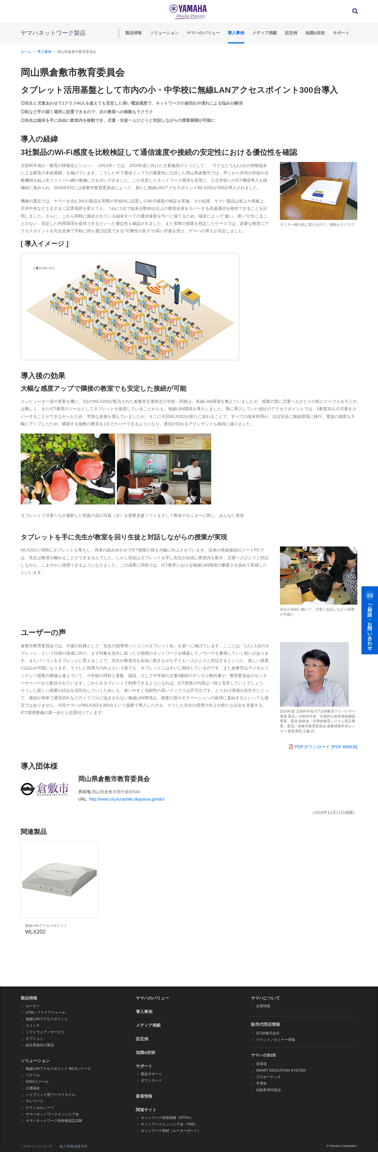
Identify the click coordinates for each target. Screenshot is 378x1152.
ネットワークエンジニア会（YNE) (168, 1124)
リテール (33, 1075)
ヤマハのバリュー (203, 32)
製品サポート (151, 1074)
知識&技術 (315, 32)
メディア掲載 (264, 32)
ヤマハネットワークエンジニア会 (52, 1114)
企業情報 (263, 1006)
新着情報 (144, 1096)
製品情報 (133, 32)
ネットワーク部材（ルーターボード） (171, 1131)
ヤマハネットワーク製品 (53, 33)
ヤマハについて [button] (265, 998)
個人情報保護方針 (73, 1146)
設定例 (291, 32)
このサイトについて (37, 1146)
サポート (341, 32)
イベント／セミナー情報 (275, 1040)
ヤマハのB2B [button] (263, 1055)
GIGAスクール (37, 1082)
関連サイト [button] (146, 1109)
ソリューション (164, 32)
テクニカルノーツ (40, 1108)
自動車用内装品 (268, 1090)
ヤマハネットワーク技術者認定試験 (54, 1121)
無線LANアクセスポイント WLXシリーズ (58, 1069)
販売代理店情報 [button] (265, 1024)
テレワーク (34, 1101)
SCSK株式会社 (268, 1033)
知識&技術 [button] (145, 1052)
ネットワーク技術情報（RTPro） (167, 1118)
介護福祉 (33, 1088)
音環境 (261, 1064)
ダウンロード (151, 1080)
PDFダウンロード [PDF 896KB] (323, 746)
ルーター (33, 1006)
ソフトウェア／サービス (45, 1032)
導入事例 (236, 32)
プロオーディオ (268, 1077)
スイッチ (33, 1025)
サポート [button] (144, 1066)
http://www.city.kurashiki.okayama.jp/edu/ (126, 799)
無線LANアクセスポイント (47, 1019)
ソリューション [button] (35, 1060)
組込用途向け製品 (40, 1045)
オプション (34, 1038)
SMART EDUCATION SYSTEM (280, 1070)
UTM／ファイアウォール (45, 1012)
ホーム (26, 52)
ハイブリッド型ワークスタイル (50, 1095)
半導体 (261, 1083)
